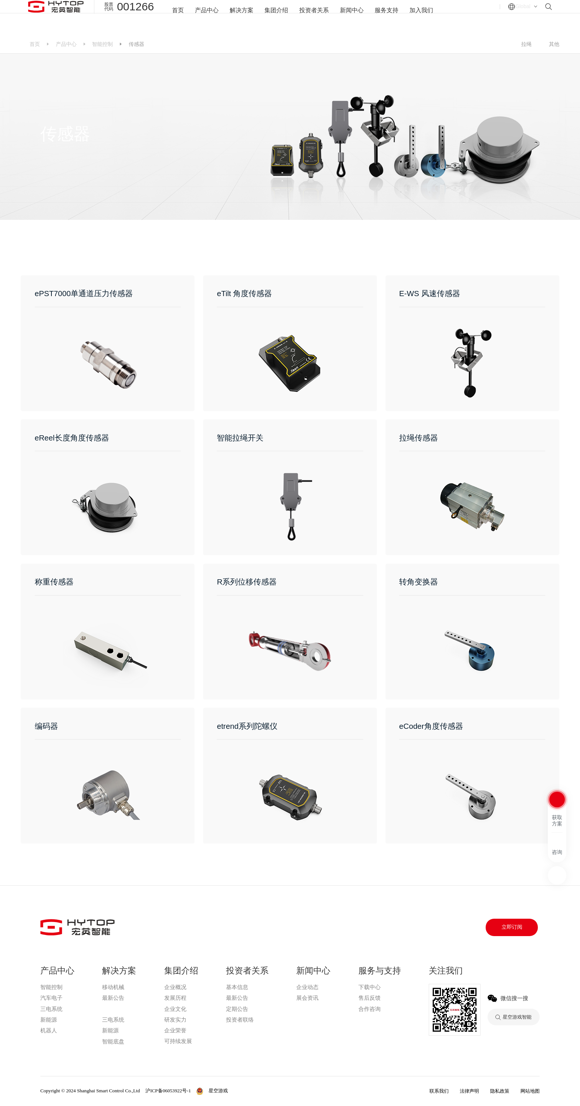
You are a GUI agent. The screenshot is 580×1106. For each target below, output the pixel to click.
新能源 (48, 1020)
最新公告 (113, 998)
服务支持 (389, 17)
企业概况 (175, 987)
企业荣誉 (175, 1030)
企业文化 (175, 1009)
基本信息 (237, 987)
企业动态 (307, 987)
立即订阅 (512, 927)
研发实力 (175, 1020)
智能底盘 (113, 1042)
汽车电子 (51, 998)
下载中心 (369, 987)
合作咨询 (369, 1009)
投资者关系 (314, 17)
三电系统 (51, 1009)
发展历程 (175, 998)
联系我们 (439, 1091)
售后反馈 (369, 998)
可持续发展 (178, 1041)
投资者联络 (240, 1020)
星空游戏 (113, 1009)
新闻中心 (353, 17)
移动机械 (113, 987)
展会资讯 (307, 998)
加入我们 (426, 17)
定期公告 (237, 1009)
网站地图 (530, 1091)
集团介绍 (274, 17)
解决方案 (238, 17)
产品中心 (202, 17)
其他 (554, 44)
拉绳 (526, 44)
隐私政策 (499, 1091)
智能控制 (102, 44)
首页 (172, 17)
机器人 (48, 1030)
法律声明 (469, 1091)
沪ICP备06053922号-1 (168, 1090)
